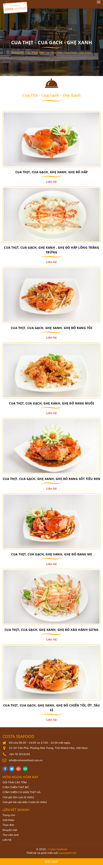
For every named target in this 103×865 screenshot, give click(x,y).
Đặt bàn (51, 861)
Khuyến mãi (10, 830)
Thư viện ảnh (11, 834)
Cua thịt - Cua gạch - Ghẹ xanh (71, 52)
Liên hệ (7, 839)
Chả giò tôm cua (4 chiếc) (18, 797)
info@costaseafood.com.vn (26, 760)
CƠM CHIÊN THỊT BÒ (16, 787)
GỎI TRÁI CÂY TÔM (15, 782)
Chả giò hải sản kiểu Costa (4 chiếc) (25, 802)
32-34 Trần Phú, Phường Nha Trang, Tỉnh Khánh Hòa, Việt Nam (48, 748)
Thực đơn (38, 52)
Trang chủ (18, 52)
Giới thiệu (8, 820)
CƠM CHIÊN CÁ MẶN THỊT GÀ (22, 792)
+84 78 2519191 (19, 754)
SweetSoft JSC (67, 853)
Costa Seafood (18, 736)
